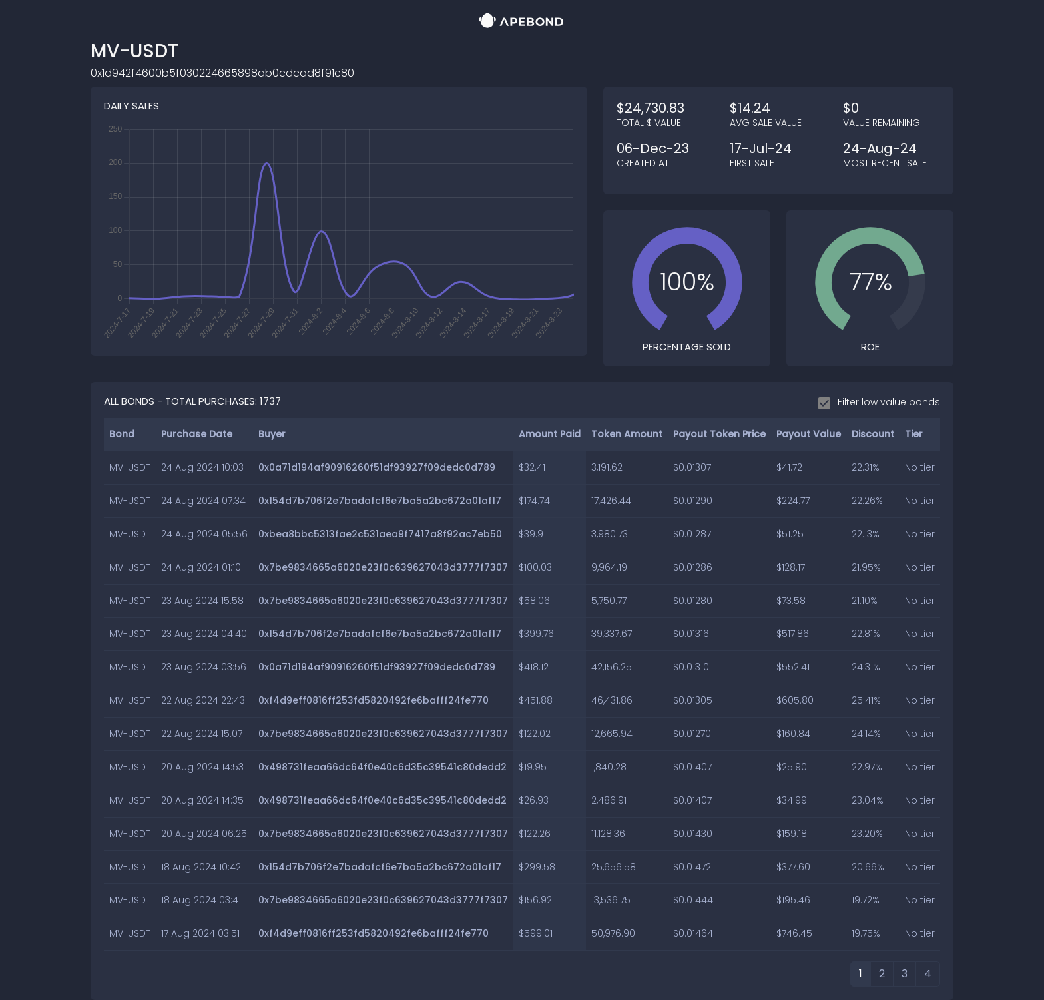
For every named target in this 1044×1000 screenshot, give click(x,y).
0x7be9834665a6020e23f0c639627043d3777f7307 (383, 567)
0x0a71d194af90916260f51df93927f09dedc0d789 (376, 467)
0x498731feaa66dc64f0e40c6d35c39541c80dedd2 (382, 767)
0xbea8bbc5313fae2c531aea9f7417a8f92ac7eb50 (380, 534)
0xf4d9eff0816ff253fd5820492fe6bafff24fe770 (373, 700)
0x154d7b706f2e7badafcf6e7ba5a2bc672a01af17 (379, 500)
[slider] (687, 282)
